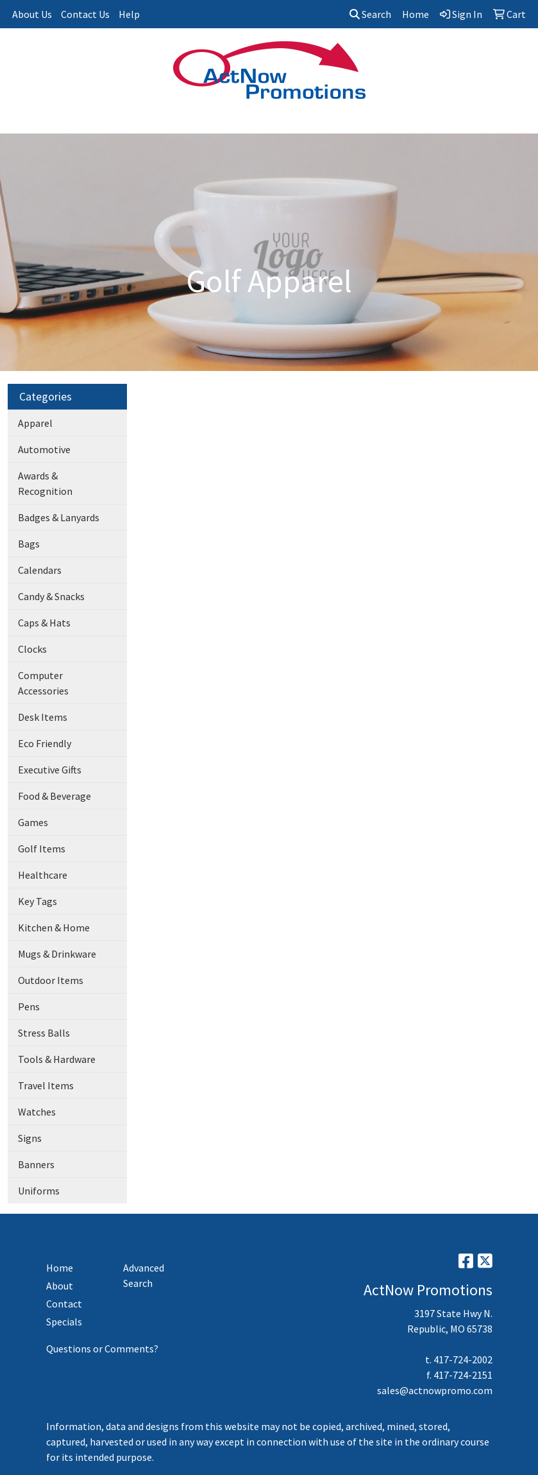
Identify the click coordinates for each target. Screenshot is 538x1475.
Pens (29, 1006)
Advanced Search (143, 1275)
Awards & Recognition (45, 483)
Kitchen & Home (54, 927)
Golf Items (41, 848)
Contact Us (85, 14)
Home (59, 1267)
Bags (29, 543)
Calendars (40, 570)
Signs (30, 1138)
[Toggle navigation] (19, 119)
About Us (32, 14)
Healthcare (42, 874)
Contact (64, 1303)
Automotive (44, 449)
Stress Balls (44, 1032)
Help (129, 14)
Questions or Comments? (102, 1348)
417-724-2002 (462, 1359)
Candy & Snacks (51, 596)
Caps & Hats (44, 622)
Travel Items (46, 1085)
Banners (36, 1164)
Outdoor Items (50, 980)
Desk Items (42, 717)
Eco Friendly (44, 743)
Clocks (32, 649)
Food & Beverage (54, 795)
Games (33, 822)
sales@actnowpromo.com (434, 1390)
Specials (64, 1321)
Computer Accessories (43, 683)
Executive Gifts (49, 769)
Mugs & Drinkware (57, 953)
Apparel (35, 423)
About (59, 1285)
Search (370, 14)
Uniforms (39, 1190)
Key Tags (37, 901)
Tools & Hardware (57, 1059)
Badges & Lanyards (58, 517)
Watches (37, 1111)
